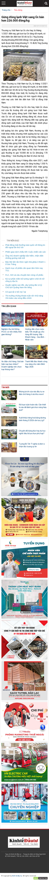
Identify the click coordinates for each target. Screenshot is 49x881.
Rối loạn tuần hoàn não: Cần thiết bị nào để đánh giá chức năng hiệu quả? (33, 407)
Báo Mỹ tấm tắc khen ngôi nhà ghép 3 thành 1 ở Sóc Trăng (25, 263)
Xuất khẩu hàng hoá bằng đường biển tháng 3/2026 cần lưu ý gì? (32, 419)
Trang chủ (6, 10)
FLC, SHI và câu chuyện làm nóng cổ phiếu (24, 275)
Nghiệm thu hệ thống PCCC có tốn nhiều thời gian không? (11, 332)
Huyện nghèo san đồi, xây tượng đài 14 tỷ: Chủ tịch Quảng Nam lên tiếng (23, 286)
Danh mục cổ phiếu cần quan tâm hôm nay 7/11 (24, 269)
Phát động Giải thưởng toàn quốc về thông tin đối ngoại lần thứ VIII (25, 246)
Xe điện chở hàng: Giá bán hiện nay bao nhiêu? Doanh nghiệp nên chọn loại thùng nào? (12, 365)
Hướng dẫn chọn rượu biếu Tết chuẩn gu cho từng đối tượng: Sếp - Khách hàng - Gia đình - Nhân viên (35, 334)
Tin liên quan (8, 306)
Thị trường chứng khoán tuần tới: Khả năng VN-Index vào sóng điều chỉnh (24, 297)
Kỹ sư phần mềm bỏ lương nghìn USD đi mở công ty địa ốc (24, 280)
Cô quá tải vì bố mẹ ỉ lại (15, 292)
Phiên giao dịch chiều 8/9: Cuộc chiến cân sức (25, 252)
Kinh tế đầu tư (17, 876)
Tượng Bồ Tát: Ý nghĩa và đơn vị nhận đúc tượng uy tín (32, 445)
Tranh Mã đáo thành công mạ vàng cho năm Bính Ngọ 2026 (36, 364)
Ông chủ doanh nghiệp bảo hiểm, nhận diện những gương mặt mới (24, 257)
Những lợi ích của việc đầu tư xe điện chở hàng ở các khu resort (31, 393)
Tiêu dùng (18, 10)
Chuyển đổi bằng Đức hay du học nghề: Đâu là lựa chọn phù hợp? (32, 432)
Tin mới (5, 387)
